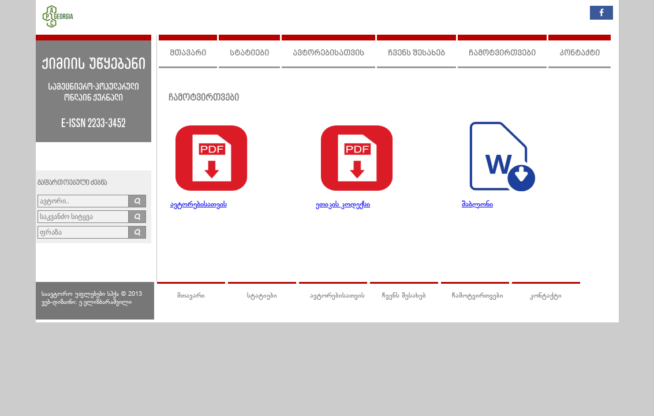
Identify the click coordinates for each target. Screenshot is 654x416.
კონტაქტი (579, 53)
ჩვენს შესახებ (416, 53)
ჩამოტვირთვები (502, 53)
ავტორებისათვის (328, 53)
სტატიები (249, 53)
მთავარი (188, 53)
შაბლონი (477, 204)
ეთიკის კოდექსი (343, 204)
